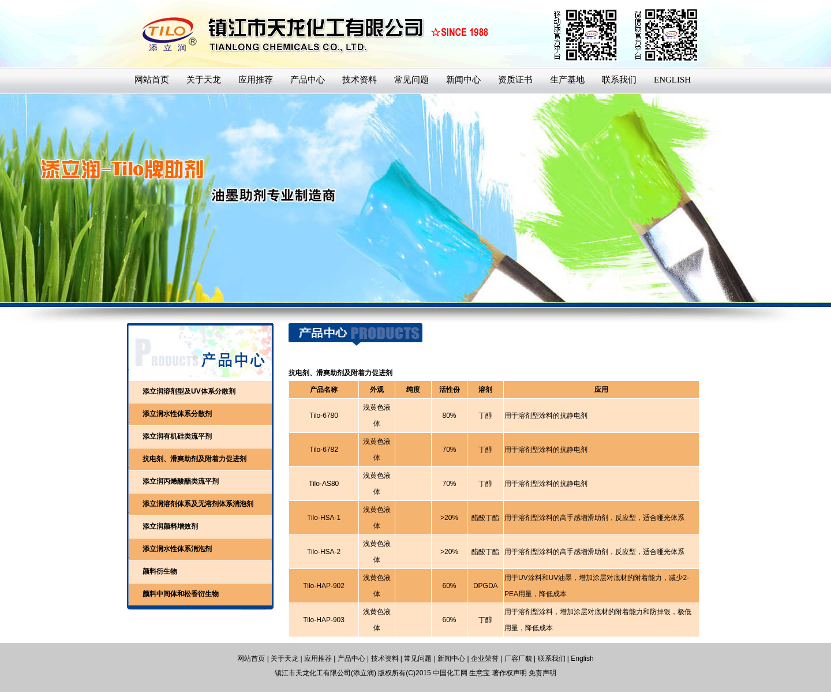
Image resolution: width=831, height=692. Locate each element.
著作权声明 (509, 673)
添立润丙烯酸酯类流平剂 (181, 481)
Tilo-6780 (323, 416)
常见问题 (411, 79)
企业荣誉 (485, 658)
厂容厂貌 (518, 658)
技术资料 (359, 79)
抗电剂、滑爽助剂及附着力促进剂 (194, 459)
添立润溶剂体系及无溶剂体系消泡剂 (198, 504)
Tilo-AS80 (324, 484)
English (582, 658)
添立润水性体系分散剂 (177, 414)
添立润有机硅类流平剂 (177, 436)
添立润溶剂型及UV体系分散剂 (189, 391)
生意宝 (479, 673)
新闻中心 (463, 79)
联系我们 (619, 79)
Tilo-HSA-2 (323, 552)
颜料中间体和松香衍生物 (181, 594)
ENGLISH (672, 79)
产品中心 (307, 79)
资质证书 (515, 79)
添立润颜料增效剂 (170, 526)
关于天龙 (203, 79)
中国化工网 (450, 673)
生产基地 (567, 79)
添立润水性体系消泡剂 (177, 549)
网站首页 (151, 79)
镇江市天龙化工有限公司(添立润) (325, 673)
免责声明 (542, 673)
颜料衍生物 (160, 571)
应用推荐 (255, 79)
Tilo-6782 (323, 450)
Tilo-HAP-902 (324, 586)
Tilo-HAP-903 (324, 620)
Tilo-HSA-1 (323, 518)
